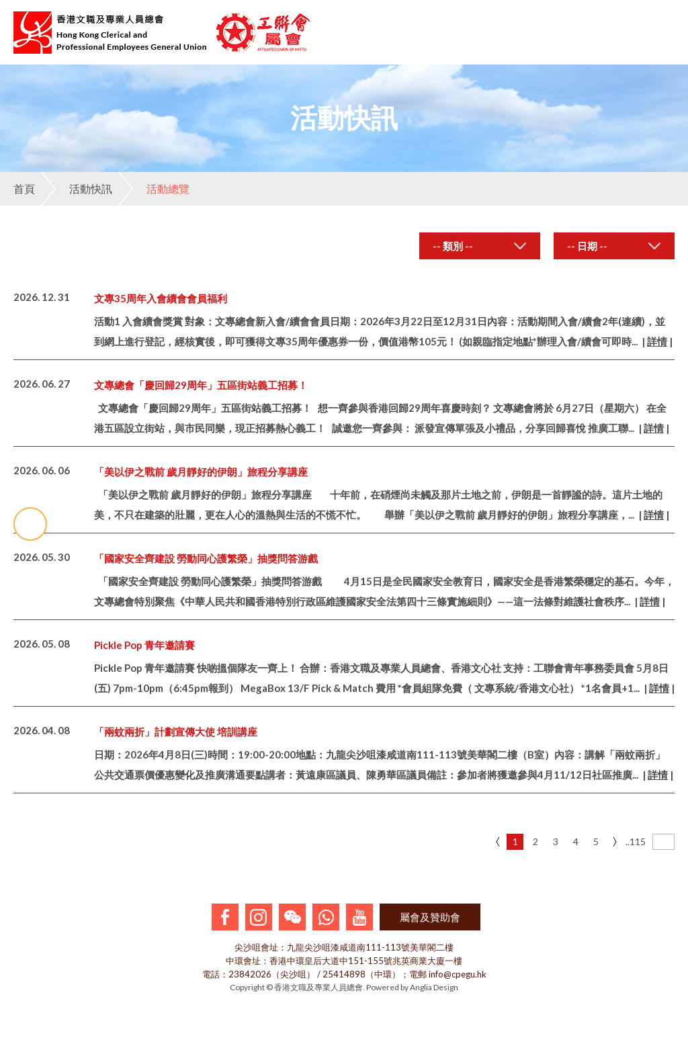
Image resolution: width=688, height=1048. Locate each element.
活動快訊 (76, 189)
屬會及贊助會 (430, 917)
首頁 (24, 188)
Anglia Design (434, 987)
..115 (634, 841)
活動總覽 (153, 189)
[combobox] (479, 245)
